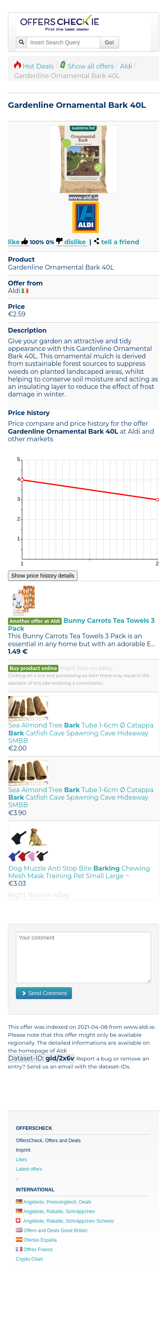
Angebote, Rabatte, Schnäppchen (55, 1211)
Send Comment (44, 993)
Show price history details (42, 575)
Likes (21, 1159)
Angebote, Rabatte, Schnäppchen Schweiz (65, 1221)
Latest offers (29, 1169)
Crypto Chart (29, 1259)
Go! (109, 42)
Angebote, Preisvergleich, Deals (53, 1202)
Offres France (34, 1249)
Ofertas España (36, 1240)
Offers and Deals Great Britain (51, 1230)
